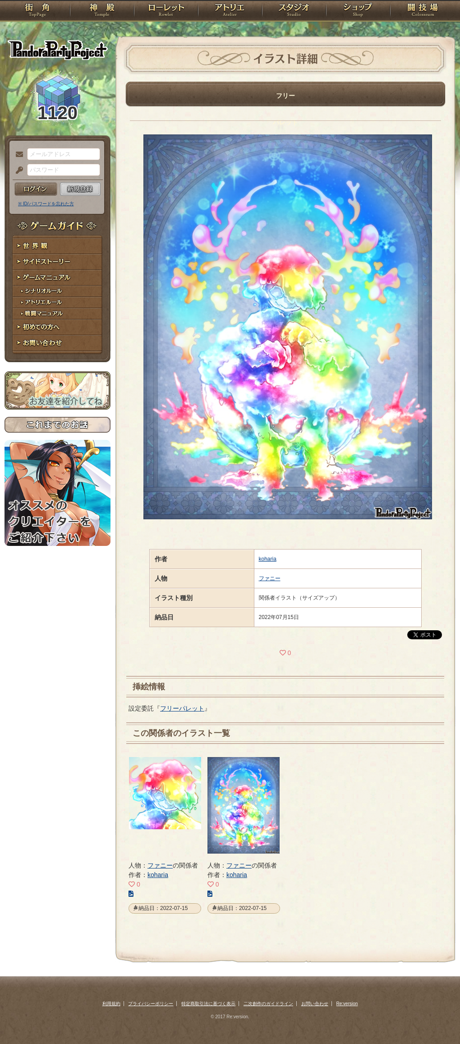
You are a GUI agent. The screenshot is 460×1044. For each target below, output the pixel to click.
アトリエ (230, 11)
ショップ (358, 11)
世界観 (57, 246)
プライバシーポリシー (150, 1003)
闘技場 (422, 11)
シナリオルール (57, 291)
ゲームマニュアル (57, 278)
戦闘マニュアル (57, 313)
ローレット (166, 11)
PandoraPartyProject (57, 49)
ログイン (35, 189)
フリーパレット (182, 708)
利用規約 (111, 1003)
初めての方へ (57, 327)
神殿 (102, 11)
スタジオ (294, 11)
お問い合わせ (57, 343)
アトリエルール (57, 302)
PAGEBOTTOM (437, 1019)
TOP (37, 11)
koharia (267, 559)
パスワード (17, 170)
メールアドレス (17, 155)
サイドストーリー (57, 262)
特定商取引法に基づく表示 (208, 1003)
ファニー (270, 578)
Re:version (347, 1003)
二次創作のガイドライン (268, 1003)
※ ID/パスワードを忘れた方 (46, 203)
